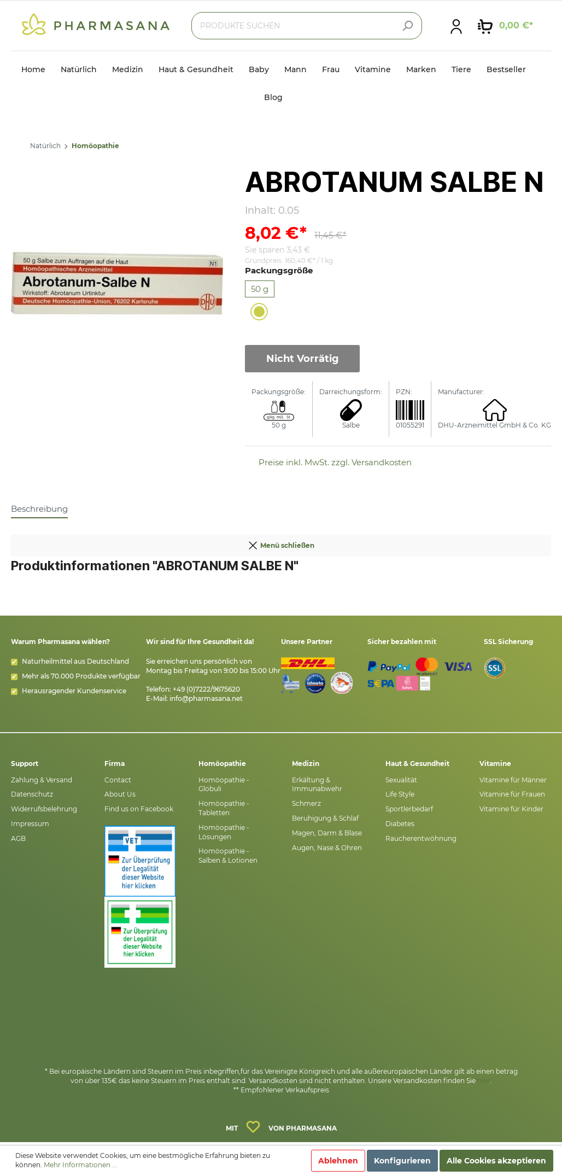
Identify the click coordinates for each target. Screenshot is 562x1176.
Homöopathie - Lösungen (223, 832)
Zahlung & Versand (41, 780)
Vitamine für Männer (513, 780)
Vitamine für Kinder (511, 809)
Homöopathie (95, 146)
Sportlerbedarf (409, 809)
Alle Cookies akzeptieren (496, 1161)
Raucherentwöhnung (420, 838)
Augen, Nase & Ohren (327, 848)
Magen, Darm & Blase (327, 833)
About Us (120, 794)
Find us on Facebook (138, 809)
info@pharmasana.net (206, 698)
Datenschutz (32, 794)
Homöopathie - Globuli (223, 784)
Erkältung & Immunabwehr (317, 784)
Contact (117, 780)
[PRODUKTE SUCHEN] (306, 25)
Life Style (399, 794)
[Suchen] (407, 25)
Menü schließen (281, 543)
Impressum (30, 824)
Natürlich (45, 146)
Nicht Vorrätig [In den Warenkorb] (302, 359)
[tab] (39, 508)
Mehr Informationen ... (80, 1165)
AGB (18, 838)
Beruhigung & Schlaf (325, 818)
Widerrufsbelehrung (44, 809)
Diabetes (399, 824)
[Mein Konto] (456, 26)
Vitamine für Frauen (512, 794)
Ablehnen (338, 1161)
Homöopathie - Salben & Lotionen (227, 855)
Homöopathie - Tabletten (223, 808)
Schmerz (306, 803)
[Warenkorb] (505, 26)
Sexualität (401, 780)
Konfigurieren (402, 1161)
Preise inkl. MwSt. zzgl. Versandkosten (335, 462)
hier (483, 1080)
